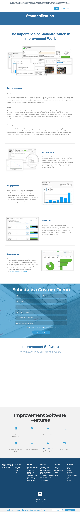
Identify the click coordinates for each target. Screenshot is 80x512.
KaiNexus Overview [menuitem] (32, 467)
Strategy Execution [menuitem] (45, 470)
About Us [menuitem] (17, 467)
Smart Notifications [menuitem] (32, 475)
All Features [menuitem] (30, 470)
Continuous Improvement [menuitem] (47, 475)
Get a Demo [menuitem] (18, 470)
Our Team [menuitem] (17, 469)
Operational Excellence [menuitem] (46, 482)
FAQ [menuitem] (16, 472)
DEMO (70, 510)
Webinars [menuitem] (69, 469)
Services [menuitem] (69, 480)
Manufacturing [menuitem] (58, 469)
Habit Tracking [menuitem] (31, 480)
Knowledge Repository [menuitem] (33, 478)
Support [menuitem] (69, 478)
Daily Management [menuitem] (45, 472)
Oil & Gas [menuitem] (56, 475)
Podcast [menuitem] (69, 473)
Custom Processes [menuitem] (45, 473)
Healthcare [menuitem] (57, 467)
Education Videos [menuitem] (72, 475)
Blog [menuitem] (68, 467)
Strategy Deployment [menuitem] (46, 477)
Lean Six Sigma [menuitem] (44, 480)
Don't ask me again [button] (65, 8)
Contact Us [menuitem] (70, 482)
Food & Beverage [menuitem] (58, 470)
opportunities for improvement (19, 271)
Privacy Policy (40, 502)
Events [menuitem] (69, 477)
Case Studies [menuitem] (70, 472)
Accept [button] (56, 8)
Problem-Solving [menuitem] (44, 469)
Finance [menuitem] (56, 472)
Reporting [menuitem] (30, 477)
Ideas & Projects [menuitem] (44, 467)
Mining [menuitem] (56, 473)
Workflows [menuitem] (30, 473)
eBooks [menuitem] (69, 470)
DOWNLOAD (57, 510)
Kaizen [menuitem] (42, 478)
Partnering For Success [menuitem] (33, 469)
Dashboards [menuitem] (30, 472)
